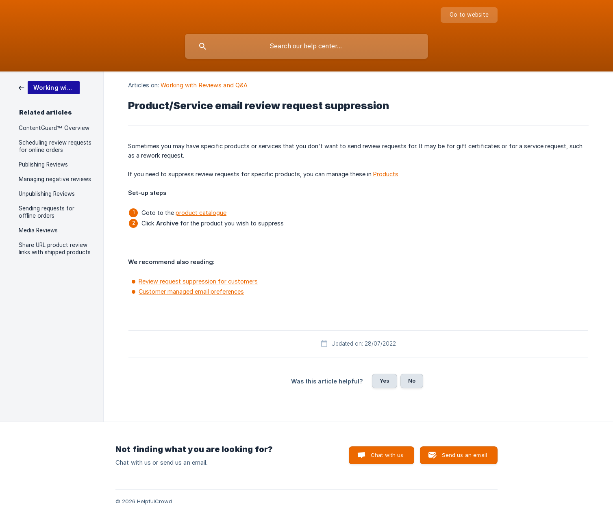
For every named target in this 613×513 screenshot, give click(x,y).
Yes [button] (384, 380)
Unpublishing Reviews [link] (47, 193)
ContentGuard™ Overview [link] (54, 128)
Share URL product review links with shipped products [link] (55, 248)
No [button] (411, 380)
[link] (49, 87)
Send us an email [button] (464, 455)
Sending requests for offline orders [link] (46, 212)
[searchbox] (306, 46)
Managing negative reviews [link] (55, 179)
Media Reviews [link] (38, 230)
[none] (469, 15)
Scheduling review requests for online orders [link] (55, 146)
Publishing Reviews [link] (43, 164)
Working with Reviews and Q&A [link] (204, 85)
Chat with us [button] (387, 455)
